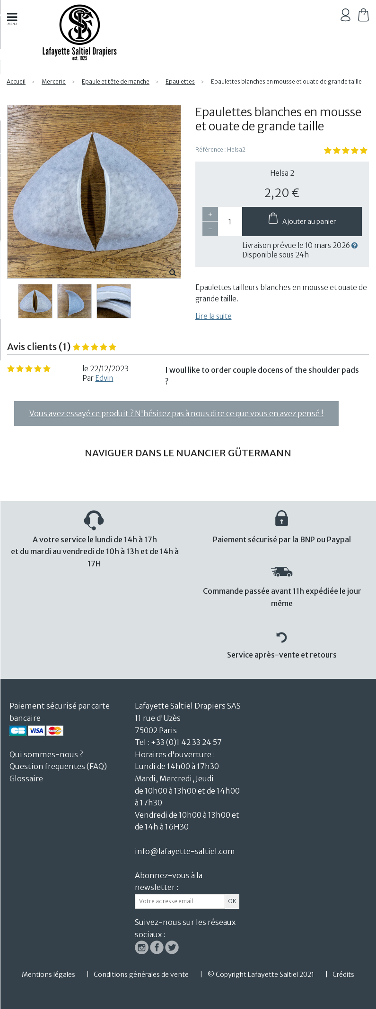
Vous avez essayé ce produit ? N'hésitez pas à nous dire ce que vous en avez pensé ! (176, 413)
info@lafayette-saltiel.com (185, 851)
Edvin (104, 378)
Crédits (343, 974)
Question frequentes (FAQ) (58, 766)
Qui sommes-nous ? (46, 754)
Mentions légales (48, 974)
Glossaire (26, 778)
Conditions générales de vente (141, 974)
